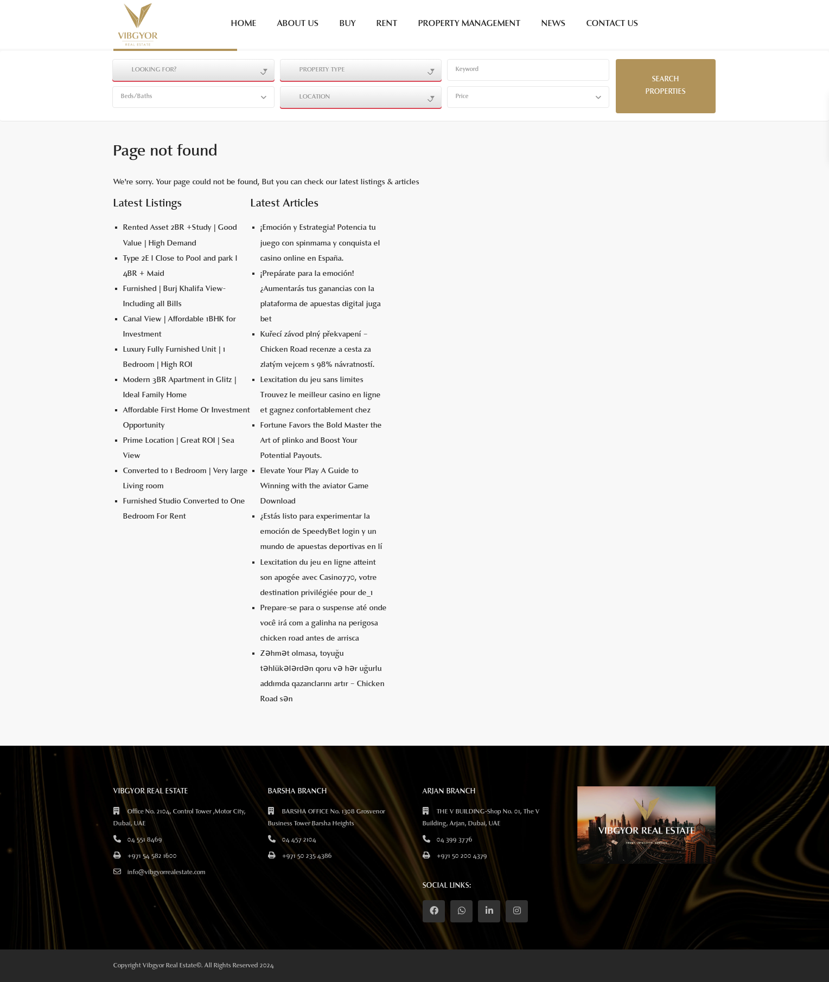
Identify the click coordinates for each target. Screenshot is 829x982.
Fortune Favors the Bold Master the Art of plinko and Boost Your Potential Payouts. (321, 441)
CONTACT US (612, 24)
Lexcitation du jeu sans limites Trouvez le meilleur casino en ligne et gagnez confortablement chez (320, 395)
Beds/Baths (136, 96)
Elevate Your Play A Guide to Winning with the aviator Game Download (314, 486)
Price (462, 96)
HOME (244, 24)
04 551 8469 (144, 840)
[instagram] (517, 911)
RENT (387, 24)
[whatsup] (461, 911)
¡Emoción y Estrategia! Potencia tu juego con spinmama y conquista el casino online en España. (320, 243)
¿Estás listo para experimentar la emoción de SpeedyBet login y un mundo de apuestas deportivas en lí (321, 532)
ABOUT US (298, 24)
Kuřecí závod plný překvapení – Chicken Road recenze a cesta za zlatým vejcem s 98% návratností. (317, 350)
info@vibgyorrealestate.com (166, 872)
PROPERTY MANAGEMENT (469, 24)
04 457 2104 (299, 840)
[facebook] (434, 911)
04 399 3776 (455, 840)
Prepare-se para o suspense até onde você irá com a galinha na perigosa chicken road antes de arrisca (323, 623)
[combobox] (193, 70)
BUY (348, 24)
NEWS (553, 24)
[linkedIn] (489, 911)
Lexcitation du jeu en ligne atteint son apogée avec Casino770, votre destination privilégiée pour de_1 (318, 578)
